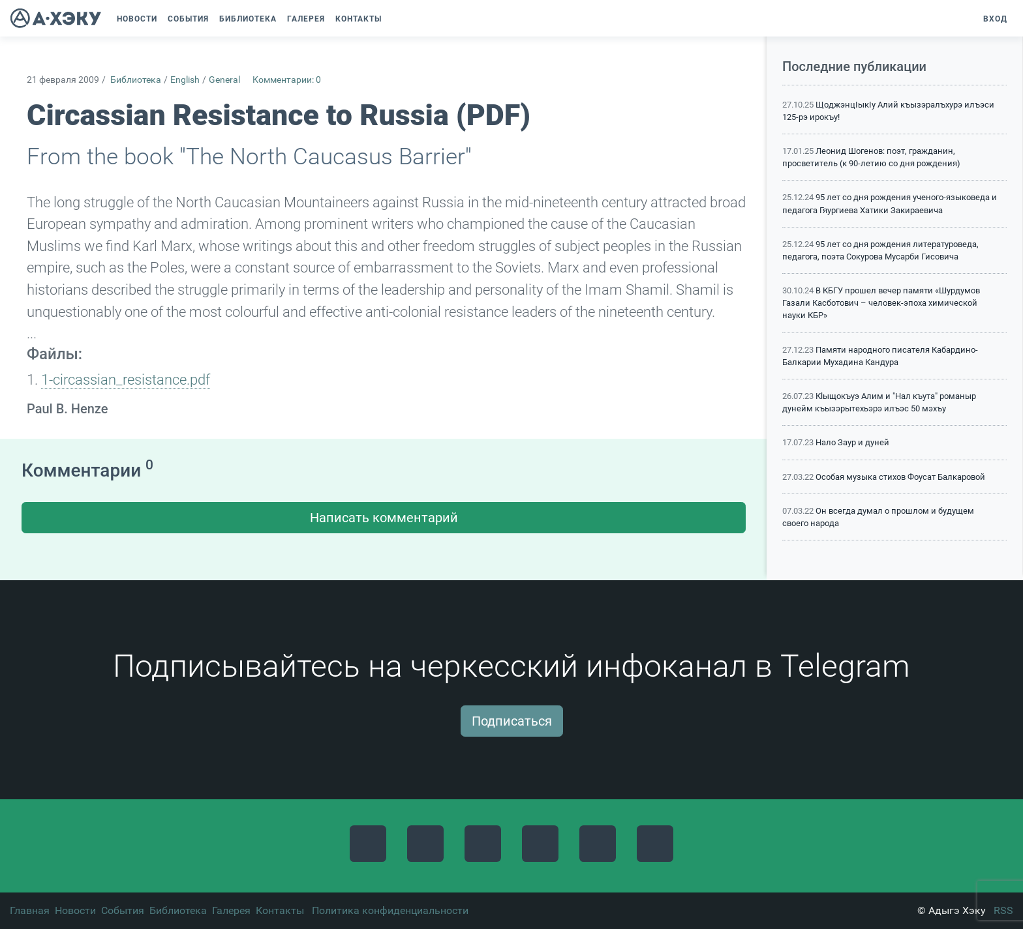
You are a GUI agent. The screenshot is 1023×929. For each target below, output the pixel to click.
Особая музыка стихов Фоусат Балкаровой (900, 477)
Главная (30, 910)
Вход (995, 18)
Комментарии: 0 (286, 79)
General (224, 79)
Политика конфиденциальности (390, 910)
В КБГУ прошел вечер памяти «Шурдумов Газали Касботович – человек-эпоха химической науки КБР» (881, 303)
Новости (75, 910)
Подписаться (512, 721)
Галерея (231, 910)
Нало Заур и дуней (852, 442)
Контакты (280, 910)
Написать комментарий (384, 517)
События (122, 910)
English (185, 79)
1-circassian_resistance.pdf (125, 379)
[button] (393, 19)
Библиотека (135, 79)
